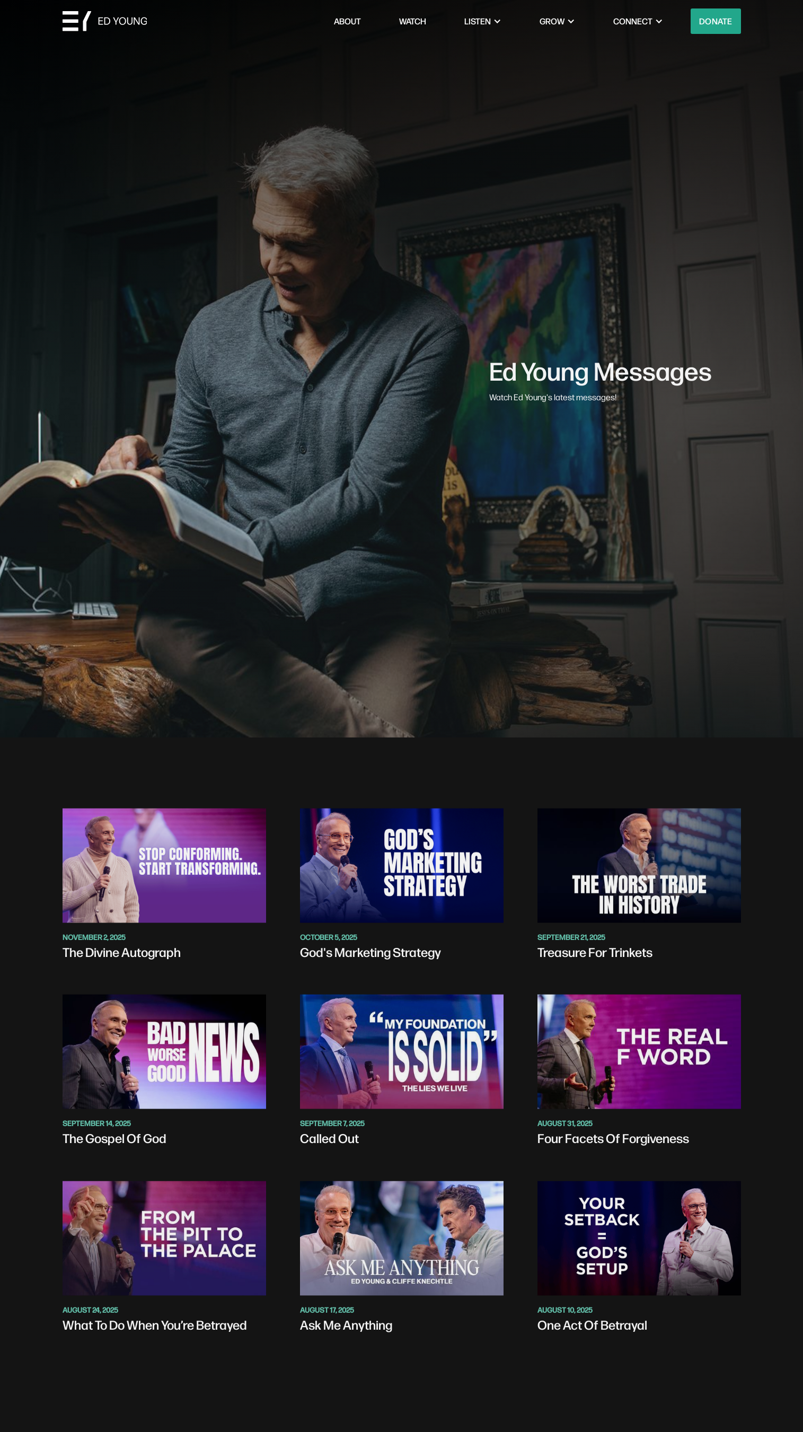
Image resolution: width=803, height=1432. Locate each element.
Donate (716, 21)
